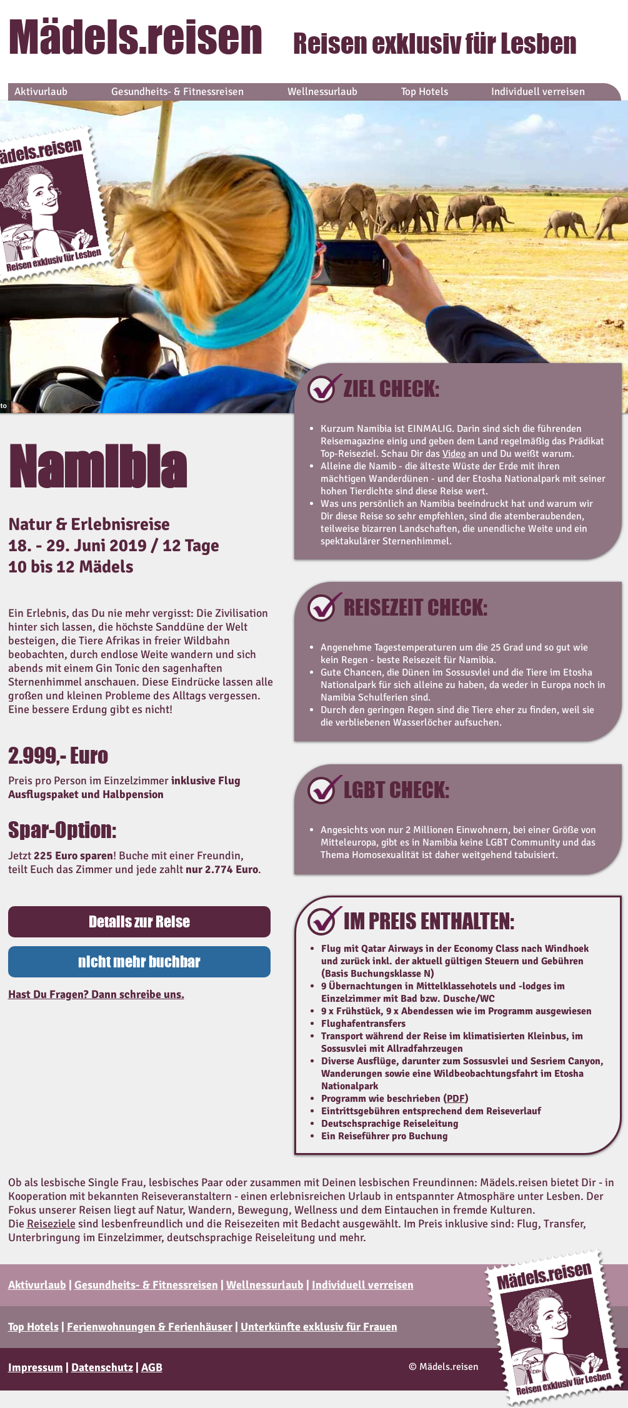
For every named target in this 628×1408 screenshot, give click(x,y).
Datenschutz (102, 1367)
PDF (456, 1098)
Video (454, 453)
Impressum (35, 1367)
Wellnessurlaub (265, 1285)
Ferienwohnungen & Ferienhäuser (149, 1327)
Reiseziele (51, 1224)
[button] (139, 961)
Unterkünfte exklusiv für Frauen (319, 1327)
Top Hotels (33, 1327)
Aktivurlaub (37, 1285)
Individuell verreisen (363, 1285)
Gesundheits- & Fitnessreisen (146, 1285)
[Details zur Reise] (139, 921)
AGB (151, 1367)
